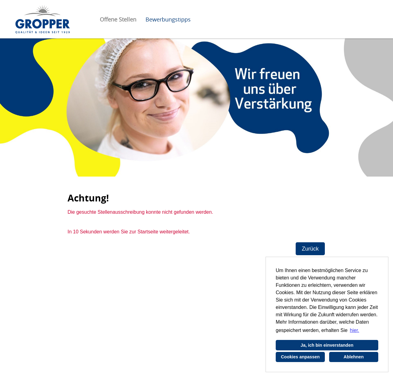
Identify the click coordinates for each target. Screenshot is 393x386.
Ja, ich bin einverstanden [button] (327, 345)
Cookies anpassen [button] (300, 356)
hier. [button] (354, 330)
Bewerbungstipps (168, 19)
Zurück (310, 249)
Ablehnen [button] (354, 356)
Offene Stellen (118, 19)
